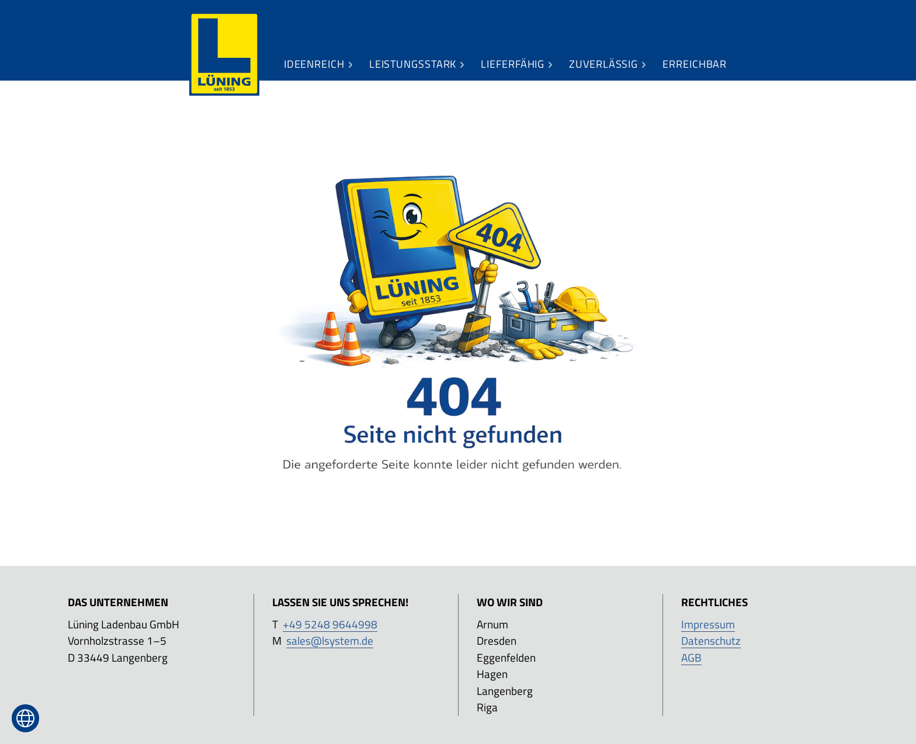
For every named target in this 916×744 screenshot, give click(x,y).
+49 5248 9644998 (330, 624)
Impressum (708, 624)
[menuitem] (224, 54)
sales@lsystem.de (329, 640)
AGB (691, 657)
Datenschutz (711, 640)
